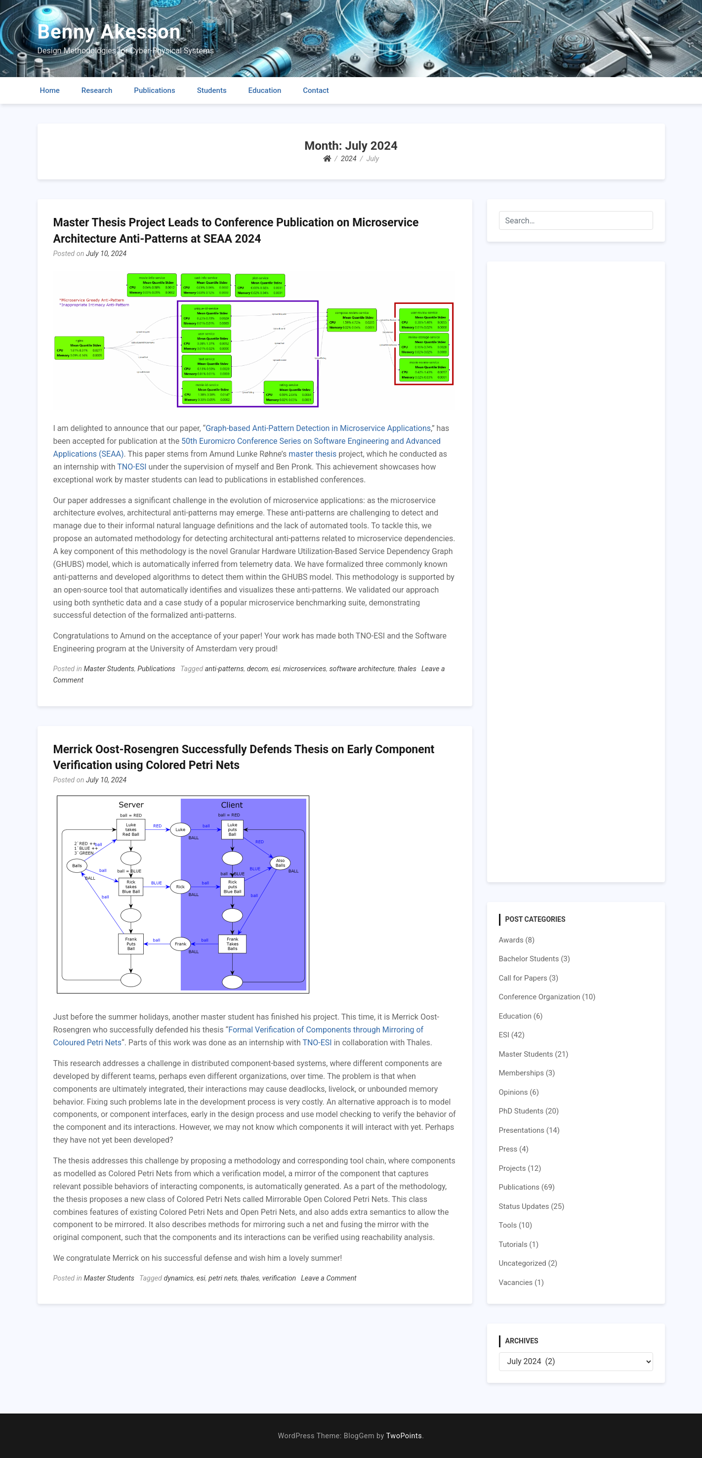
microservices (304, 669)
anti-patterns (224, 669)
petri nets (222, 1278)
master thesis (312, 454)
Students (212, 90)
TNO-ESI (131, 467)
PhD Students (521, 1111)
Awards (511, 940)
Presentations (522, 1130)
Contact (316, 90)
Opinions (513, 1092)
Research (97, 90)
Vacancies (516, 1282)
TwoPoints (404, 1436)
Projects (512, 1168)
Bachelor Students (529, 958)
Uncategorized (522, 1263)
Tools (508, 1225)
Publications (154, 90)
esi (275, 669)
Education (265, 90)
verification (279, 1278)
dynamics (179, 1278)
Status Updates (524, 1206)
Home (50, 90)
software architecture (361, 669)
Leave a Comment (328, 1278)
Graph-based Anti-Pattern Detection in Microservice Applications (318, 428)
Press (508, 1149)
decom (257, 669)
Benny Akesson (109, 31)
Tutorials (513, 1244)
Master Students (108, 669)
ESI (504, 1034)
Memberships (521, 1073)
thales (407, 669)
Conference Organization (539, 996)
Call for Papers (523, 978)
